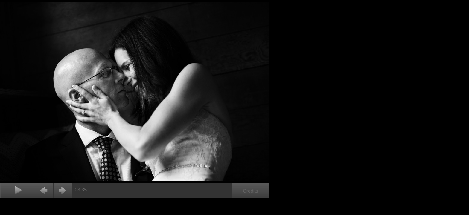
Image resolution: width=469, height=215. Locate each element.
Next (63, 190)
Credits (250, 191)
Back (44, 190)
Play (17, 190)
